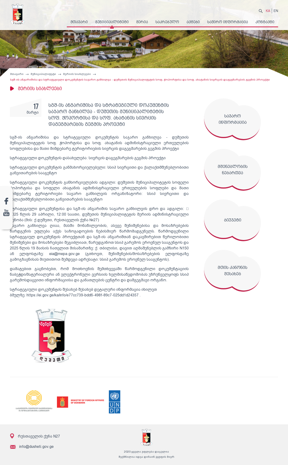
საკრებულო (167, 22)
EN (276, 11)
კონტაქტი (265, 22)
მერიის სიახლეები (77, 75)
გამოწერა (268, 450)
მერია (142, 22)
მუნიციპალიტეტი (112, 22)
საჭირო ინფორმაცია (227, 22)
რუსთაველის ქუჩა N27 (35, 437)
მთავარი (79, 22)
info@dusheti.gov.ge (31, 448)
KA (268, 11)
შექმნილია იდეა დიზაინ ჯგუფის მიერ (144, 458)
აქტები (193, 22)
